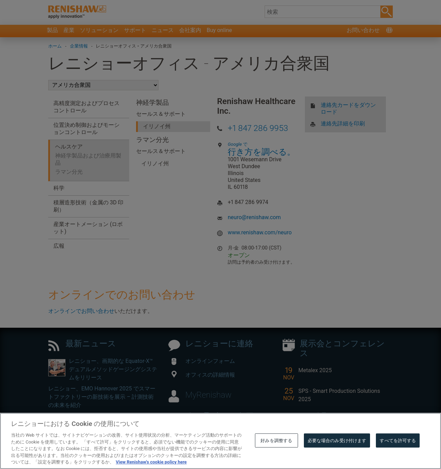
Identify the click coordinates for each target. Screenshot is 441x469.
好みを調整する (276, 453)
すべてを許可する (398, 453)
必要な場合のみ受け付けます (337, 453)
